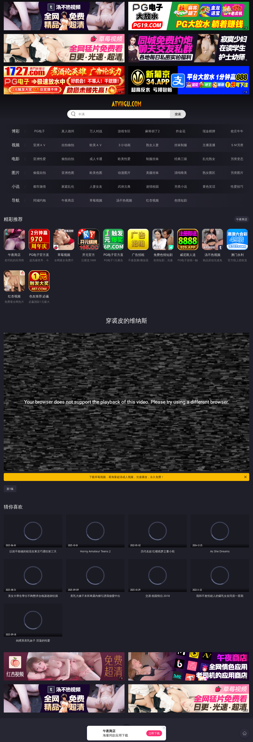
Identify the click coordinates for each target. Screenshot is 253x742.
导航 (16, 200)
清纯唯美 (180, 172)
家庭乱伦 (67, 186)
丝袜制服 (180, 145)
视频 (16, 145)
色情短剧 (180, 200)
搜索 (178, 114)
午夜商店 (67, 200)
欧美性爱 (124, 159)
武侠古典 (124, 186)
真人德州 (67, 131)
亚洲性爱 (39, 159)
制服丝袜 (152, 159)
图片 (16, 172)
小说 (16, 186)
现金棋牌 (209, 131)
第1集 (10, 489)
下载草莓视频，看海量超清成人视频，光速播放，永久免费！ (168, 477)
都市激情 (39, 186)
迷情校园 (152, 186)
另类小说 (180, 186)
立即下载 (154, 733)
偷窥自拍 (39, 172)
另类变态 (237, 159)
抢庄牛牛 (237, 131)
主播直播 (209, 145)
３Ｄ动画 (124, 145)
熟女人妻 (152, 145)
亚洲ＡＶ (39, 145)
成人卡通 (96, 159)
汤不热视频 (124, 200)
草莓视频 (96, 200)
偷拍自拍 (67, 159)
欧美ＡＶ (96, 145)
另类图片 (237, 172)
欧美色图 (96, 172)
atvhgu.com (126, 104)
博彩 (16, 131)
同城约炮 (39, 200)
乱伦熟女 (209, 159)
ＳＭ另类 (237, 145)
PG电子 (39, 131)
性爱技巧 (237, 186)
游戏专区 (124, 131)
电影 (16, 158)
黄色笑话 (209, 186)
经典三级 (180, 159)
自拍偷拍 (67, 145)
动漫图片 (124, 172)
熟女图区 (209, 172)
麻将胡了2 (152, 131)
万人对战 (96, 131)
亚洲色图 (67, 172)
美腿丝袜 (152, 172)
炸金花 (180, 131)
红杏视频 (152, 200)
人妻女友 (96, 186)
